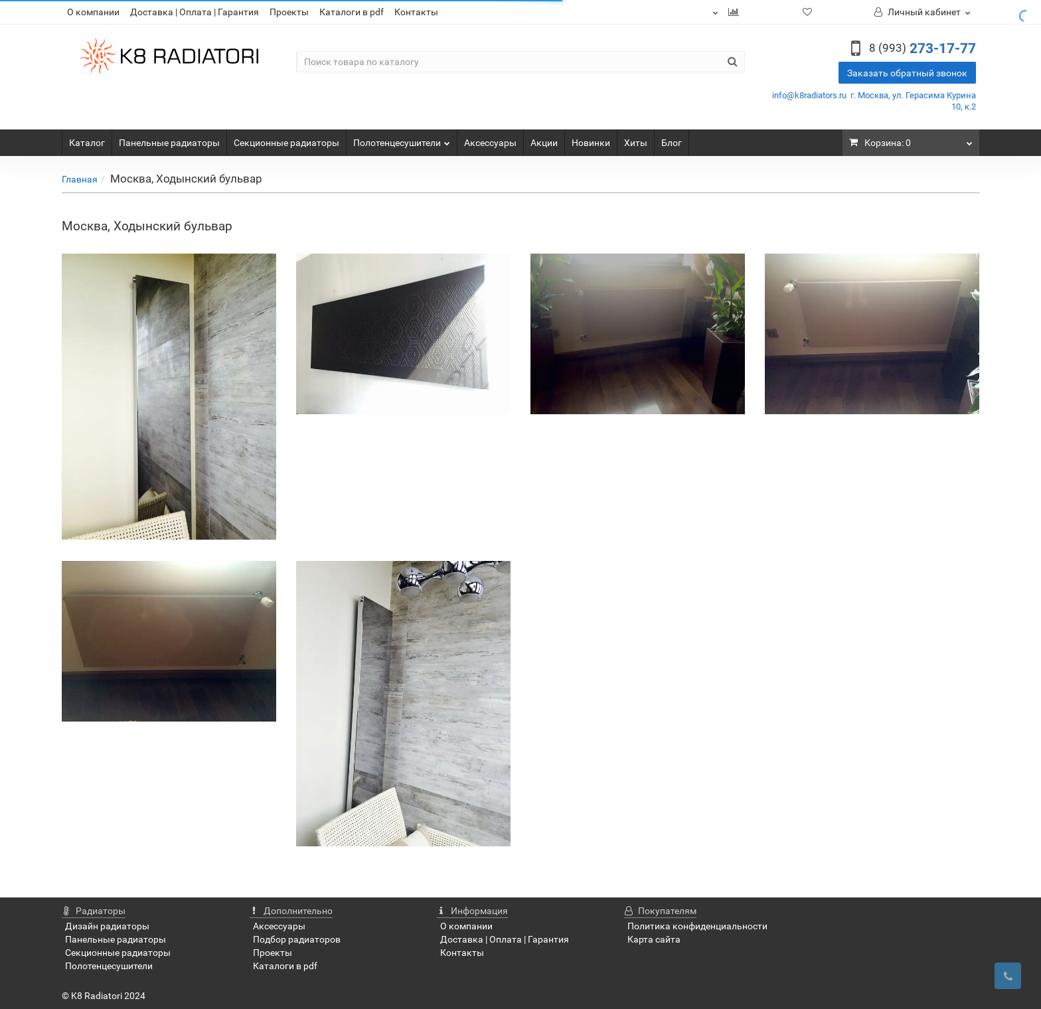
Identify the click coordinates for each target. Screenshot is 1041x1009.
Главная (80, 179)
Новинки (591, 142)
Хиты (635, 142)
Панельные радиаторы (169, 142)
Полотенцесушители (401, 138)
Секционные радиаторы (286, 142)
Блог (671, 142)
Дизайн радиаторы (107, 926)
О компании (466, 926)
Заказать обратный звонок (907, 73)
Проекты (272, 952)
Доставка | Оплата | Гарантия (504, 939)
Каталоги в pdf (285, 966)
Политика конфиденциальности (697, 926)
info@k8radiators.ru (809, 95)
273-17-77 (922, 48)
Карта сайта (654, 939)
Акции (544, 142)
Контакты (462, 952)
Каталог (87, 142)
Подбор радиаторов (297, 939)
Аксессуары (490, 142)
